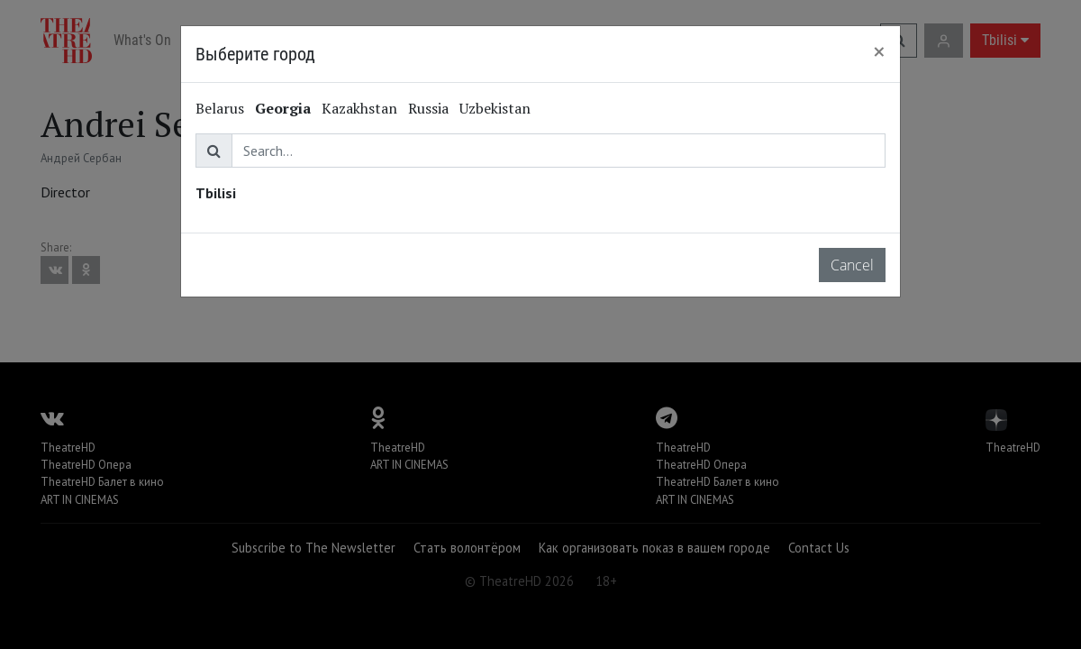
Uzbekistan (495, 108)
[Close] (879, 51)
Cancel (852, 265)
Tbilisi (215, 193)
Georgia (283, 108)
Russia (428, 108)
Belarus (219, 108)
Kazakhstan (359, 108)
